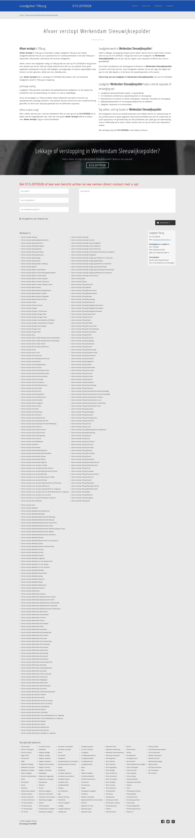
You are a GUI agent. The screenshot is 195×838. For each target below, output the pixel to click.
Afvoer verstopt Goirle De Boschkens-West (35, 373)
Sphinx (129, 746)
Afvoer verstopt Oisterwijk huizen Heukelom (85, 246)
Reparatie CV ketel (87, 806)
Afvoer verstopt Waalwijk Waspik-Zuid (33, 585)
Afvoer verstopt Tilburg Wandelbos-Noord (85, 486)
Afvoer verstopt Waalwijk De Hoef (32, 552)
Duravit (41, 788)
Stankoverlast (131, 749)
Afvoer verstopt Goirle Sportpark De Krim (34, 421)
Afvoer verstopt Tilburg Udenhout (82, 477)
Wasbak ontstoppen (155, 755)
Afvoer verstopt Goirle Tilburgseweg (33, 435)
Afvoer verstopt (26, 752)
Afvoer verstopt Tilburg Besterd (81, 296)
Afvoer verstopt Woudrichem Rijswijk (33, 721)
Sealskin (108, 809)
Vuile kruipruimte (154, 752)
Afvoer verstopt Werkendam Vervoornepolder (36, 674)
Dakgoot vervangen (45, 770)
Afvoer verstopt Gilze (28, 335)
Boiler (23, 779)
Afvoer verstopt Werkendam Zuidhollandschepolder (38, 692)
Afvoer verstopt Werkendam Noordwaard (34, 659)
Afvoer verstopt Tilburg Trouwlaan (82, 471)
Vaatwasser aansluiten (134, 782)
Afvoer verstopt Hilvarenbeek (30, 447)
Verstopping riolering (133, 791)
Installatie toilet (63, 782)
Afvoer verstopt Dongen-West (31, 332)
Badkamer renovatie (27, 767)
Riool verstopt (110, 785)
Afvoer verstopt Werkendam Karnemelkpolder (36, 632)
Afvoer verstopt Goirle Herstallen (32, 400)
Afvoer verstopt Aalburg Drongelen (32, 246)
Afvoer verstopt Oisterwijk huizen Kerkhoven (86, 249)
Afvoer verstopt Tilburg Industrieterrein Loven (86, 400)
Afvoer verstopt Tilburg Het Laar (81, 373)
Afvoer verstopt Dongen (29, 308)
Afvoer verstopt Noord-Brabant (31, 501)
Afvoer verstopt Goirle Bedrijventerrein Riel (35, 358)
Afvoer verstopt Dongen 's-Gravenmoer (34, 311)
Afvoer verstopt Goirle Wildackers (32, 441)
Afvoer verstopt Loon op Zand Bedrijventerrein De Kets (39, 471)
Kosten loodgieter (64, 803)
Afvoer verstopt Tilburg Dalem (81, 320)
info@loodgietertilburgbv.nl (162, 240)
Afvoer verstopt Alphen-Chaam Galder (33, 276)
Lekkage (60, 806)
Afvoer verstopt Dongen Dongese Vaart (34, 317)
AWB (22, 761)
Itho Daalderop (63, 791)
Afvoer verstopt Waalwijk (29, 508)
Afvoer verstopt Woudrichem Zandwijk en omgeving (38, 733)
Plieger (83, 788)
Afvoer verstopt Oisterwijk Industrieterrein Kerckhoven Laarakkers (92, 252)
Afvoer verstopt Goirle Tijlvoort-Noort (33, 430)
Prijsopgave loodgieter (88, 791)
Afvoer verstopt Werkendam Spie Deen (34, 671)
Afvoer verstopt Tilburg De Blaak (82, 323)
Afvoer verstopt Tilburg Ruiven (81, 456)
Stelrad (129, 752)
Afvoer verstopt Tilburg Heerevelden (83, 367)
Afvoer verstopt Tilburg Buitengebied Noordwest (87, 308)
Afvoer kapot (25, 746)
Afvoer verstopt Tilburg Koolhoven (82, 421)
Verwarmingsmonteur (134, 809)
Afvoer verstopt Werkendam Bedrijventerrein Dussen (38, 597)
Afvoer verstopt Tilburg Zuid (80, 501)
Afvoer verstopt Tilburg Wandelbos (82, 483)
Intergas (60, 788)
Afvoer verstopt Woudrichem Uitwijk (33, 724)
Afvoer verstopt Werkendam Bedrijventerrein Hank (37, 600)
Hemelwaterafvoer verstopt (67, 764)
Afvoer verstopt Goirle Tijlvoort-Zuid (33, 433)
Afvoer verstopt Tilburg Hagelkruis (82, 361)
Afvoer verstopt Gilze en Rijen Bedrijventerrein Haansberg (40, 341)
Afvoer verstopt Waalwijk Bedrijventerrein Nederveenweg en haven (43, 529)
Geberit (41, 803)
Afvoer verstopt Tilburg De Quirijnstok (83, 332)
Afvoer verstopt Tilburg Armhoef (82, 284)
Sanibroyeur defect (112, 800)
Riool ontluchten (111, 776)
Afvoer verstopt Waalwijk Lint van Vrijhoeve (35, 567)
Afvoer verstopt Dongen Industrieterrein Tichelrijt (37, 323)
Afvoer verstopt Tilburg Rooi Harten (83, 453)
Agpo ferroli (25, 755)
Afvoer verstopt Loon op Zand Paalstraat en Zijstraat (38, 498)
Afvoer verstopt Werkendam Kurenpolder (34, 647)
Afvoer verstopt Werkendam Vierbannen (34, 677)
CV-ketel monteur (44, 746)
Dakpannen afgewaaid (46, 776)
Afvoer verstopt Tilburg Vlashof (81, 480)
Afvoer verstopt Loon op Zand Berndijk (34, 474)
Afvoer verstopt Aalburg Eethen (31, 249)
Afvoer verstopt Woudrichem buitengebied (35, 706)
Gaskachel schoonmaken (47, 797)
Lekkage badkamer (64, 809)
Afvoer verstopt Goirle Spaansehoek (33, 418)
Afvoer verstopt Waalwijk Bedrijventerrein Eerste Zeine (39, 523)
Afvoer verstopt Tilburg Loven (81, 427)
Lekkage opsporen (87, 746)
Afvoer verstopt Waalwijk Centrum (32, 549)
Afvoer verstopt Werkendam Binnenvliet (34, 612)
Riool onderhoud (111, 773)
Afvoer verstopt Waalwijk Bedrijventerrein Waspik (37, 531)
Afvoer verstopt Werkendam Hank (32, 626)
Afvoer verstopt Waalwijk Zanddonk (33, 588)
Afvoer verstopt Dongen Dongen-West (33, 314)
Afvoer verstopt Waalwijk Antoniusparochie (35, 511)
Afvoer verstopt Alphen (29, 267)
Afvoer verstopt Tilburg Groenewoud (83, 355)
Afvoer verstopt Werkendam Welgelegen (34, 680)
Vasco (128, 788)
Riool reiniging (110, 782)
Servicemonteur (111, 812)
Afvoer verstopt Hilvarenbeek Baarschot (34, 450)
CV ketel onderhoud (27, 800)
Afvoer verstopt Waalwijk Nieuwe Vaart (34, 573)
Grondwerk (61, 755)
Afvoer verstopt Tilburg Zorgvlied (82, 498)
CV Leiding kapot (26, 809)
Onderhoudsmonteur (88, 779)
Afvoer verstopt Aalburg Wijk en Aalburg (34, 264)
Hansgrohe (61, 758)
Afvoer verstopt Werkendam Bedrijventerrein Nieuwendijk (40, 603)
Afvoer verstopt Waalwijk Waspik (32, 582)
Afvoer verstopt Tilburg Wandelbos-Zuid (84, 489)
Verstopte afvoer (132, 797)
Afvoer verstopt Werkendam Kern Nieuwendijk (36, 641)
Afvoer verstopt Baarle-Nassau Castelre (34, 293)
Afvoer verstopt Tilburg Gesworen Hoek (84, 353)
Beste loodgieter (26, 773)
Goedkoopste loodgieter (47, 809)
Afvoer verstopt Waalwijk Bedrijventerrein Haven (37, 526)
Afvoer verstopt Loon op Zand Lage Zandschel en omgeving (40, 489)
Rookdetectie (110, 797)
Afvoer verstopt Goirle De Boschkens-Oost (35, 370)
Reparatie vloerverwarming (114, 752)
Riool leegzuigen (111, 767)
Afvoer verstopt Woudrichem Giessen (33, 709)
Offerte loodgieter (87, 773)
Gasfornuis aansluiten (46, 794)
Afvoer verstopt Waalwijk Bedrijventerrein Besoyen (38, 520)
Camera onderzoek (27, 797)
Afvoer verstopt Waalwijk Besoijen (32, 537)
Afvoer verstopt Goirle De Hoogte (32, 379)
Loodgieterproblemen (88, 755)
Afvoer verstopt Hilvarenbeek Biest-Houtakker (36, 453)
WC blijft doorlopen (154, 767)
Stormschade (131, 761)
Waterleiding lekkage (155, 761)
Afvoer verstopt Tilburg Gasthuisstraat (83, 350)
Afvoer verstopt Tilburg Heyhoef (81, 379)
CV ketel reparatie (27, 803)
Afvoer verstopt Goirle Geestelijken (32, 394)
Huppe (60, 767)
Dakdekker (42, 749)
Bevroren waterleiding (28, 776)
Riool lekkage (110, 770)
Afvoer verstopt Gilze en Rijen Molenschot (35, 347)
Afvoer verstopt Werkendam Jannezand (34, 629)
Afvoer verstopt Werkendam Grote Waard (34, 623)
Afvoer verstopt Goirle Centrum (31, 367)
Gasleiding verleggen (45, 800)
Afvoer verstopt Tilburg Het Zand (82, 376)
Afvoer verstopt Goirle (28, 350)
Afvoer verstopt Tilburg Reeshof (81, 450)
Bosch (23, 785)
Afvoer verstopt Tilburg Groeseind (82, 358)
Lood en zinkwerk (87, 749)
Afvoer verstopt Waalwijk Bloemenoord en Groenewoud (39, 540)
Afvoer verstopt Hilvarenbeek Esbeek (33, 459)
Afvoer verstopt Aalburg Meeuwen (32, 255)
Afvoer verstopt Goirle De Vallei (31, 388)
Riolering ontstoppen (113, 755)
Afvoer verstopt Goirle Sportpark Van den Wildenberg (38, 424)
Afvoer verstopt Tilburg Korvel (81, 424)
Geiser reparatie (44, 806)
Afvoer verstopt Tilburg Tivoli (80, 468)
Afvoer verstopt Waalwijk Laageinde (33, 558)
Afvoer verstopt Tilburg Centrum (82, 317)
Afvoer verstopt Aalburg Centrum (32, 243)
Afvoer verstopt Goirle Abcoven (31, 355)
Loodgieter (84, 752)
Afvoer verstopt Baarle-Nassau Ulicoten (34, 299)
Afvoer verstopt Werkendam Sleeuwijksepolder (41, 15)
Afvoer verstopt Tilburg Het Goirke (82, 370)
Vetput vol (130, 812)
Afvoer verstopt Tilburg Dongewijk (82, 341)
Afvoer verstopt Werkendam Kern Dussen (34, 635)
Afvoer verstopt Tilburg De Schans (82, 338)
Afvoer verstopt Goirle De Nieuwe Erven (34, 385)
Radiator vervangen (87, 797)
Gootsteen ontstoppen (65, 746)
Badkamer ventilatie (27, 770)
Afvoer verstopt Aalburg (29, 237)
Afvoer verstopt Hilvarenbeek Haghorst (34, 462)
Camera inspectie (26, 794)
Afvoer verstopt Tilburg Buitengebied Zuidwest (86, 311)
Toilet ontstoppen (132, 767)
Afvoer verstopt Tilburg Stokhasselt (82, 459)
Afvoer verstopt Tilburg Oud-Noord (82, 441)
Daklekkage (42, 773)
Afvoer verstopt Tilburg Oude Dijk (82, 447)
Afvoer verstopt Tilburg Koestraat (82, 415)
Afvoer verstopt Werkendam (30, 591)
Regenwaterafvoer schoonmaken (92, 800)
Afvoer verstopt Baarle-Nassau (31, 287)
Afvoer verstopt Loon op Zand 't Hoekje (34, 465)
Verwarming (130, 803)
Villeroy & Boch (153, 746)
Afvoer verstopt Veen (28, 505)
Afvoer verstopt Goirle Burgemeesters (33, 364)
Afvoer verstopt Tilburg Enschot (81, 347)
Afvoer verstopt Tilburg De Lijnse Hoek (84, 326)
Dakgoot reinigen (44, 755)
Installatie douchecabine (66, 776)
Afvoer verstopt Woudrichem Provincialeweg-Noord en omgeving (42, 715)
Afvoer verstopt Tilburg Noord (81, 435)
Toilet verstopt (131, 776)
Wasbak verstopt (153, 758)
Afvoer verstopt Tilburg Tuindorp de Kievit (85, 474)
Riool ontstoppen (111, 779)
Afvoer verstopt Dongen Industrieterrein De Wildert (38, 320)
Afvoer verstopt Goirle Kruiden (31, 406)
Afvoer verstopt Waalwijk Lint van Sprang (34, 564)
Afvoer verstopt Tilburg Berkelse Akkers (84, 293)
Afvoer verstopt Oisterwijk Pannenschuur (84, 276)
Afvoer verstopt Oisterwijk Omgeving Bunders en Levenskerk (91, 264)
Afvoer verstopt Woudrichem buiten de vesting (36, 703)
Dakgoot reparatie (45, 758)
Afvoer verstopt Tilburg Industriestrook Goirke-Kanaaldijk (90, 391)
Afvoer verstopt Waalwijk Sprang (32, 576)
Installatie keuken (64, 779)
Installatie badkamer (64, 773)
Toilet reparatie (131, 773)
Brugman (24, 788)
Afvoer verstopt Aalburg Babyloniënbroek (35, 240)
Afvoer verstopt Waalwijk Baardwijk (33, 514)
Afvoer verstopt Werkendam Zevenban (34, 689)
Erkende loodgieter (45, 791)
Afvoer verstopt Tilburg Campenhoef (83, 314)
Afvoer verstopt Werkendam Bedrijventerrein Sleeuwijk (39, 606)
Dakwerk (42, 785)
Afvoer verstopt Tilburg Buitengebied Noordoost (87, 305)
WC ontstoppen (153, 770)
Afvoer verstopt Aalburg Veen (31, 261)
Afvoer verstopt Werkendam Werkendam (34, 683)
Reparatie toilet (111, 746)
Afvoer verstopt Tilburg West (80, 492)
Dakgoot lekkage (44, 752)
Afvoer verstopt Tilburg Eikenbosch (82, 344)
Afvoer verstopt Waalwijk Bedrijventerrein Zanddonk (38, 535)
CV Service (24, 812)
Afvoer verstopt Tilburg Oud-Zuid (82, 444)
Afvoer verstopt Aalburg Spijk (30, 258)
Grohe (60, 752)
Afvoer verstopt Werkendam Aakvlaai (33, 594)
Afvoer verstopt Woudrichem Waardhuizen (35, 727)
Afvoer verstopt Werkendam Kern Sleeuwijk (35, 644)
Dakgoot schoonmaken (46, 764)
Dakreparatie (43, 782)
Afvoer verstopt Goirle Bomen (31, 361)
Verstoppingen (131, 794)
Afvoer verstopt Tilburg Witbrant (82, 495)
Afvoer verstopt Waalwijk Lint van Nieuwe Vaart (36, 561)
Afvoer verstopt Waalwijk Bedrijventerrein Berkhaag (38, 517)
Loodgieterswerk (86, 764)
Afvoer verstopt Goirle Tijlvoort (31, 427)
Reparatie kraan (86, 812)
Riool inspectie (111, 764)
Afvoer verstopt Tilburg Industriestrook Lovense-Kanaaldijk (90, 394)
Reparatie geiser (86, 809)
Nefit (82, 770)
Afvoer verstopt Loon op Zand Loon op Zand (36, 495)
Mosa (83, 767)
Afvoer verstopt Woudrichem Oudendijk (34, 712)
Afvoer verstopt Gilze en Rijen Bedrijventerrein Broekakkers (40, 338)
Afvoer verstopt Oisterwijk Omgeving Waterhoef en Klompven (91, 273)
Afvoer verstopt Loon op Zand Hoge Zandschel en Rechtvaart (41, 483)
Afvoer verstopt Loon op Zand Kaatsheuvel (35, 486)
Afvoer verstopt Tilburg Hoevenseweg (83, 385)
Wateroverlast (152, 764)
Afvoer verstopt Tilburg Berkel (81, 287)
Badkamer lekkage (27, 764)
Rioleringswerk (111, 758)
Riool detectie (110, 761)
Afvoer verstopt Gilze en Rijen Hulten (33, 344)
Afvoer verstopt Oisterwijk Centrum (83, 240)
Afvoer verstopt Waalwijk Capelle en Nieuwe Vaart (37, 546)
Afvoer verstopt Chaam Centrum (31, 305)
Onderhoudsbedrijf (87, 776)
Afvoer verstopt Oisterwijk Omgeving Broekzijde (87, 261)
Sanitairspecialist (111, 806)
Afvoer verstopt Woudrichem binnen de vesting (36, 700)
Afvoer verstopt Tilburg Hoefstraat (82, 382)
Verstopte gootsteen (133, 800)
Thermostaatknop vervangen (136, 764)
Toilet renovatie (132, 770)
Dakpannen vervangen (46, 779)
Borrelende (25, 782)
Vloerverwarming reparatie (157, 749)
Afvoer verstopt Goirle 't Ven (30, 353)
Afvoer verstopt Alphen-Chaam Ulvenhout (35, 281)
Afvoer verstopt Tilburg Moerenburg (83, 433)
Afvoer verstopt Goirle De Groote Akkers (34, 376)
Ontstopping (85, 785)
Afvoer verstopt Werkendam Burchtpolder (35, 614)
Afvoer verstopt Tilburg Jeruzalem (82, 409)
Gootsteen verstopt (64, 749)
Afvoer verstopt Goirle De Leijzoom (32, 382)
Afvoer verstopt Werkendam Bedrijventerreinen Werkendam (40, 609)
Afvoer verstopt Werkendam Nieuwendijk (34, 653)
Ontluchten (85, 782)
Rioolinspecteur (111, 788)
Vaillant (129, 785)
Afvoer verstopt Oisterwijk (79, 237)
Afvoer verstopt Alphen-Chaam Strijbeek (34, 278)
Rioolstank (109, 794)
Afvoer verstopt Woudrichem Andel (32, 697)
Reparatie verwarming (113, 749)
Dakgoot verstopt (44, 767)
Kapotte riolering (63, 797)
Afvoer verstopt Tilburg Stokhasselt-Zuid (84, 465)
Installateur (61, 770)
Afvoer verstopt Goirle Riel (30, 409)
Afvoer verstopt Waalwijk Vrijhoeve (32, 579)
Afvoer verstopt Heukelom (30, 444)
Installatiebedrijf (63, 785)
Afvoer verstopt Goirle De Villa (31, 391)
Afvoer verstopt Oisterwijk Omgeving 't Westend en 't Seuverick (92, 258)
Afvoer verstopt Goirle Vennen (31, 438)
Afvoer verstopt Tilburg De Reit (81, 335)
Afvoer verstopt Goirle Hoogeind (32, 403)
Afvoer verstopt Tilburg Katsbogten (82, 412)
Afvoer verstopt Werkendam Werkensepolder (36, 686)
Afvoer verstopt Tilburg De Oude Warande (85, 329)
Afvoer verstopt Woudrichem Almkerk (33, 695)
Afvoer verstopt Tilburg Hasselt (81, 364)
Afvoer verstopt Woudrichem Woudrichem (35, 730)
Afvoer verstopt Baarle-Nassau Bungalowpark (36, 290)
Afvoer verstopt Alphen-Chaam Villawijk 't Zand (36, 284)
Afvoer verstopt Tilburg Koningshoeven (84, 418)
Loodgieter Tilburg (33, 6)
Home (22, 15)
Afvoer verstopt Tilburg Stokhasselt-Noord (85, 462)
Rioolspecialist (110, 791)
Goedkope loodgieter (46, 812)
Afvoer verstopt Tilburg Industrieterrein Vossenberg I (88, 403)
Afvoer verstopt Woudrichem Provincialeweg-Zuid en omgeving (42, 718)
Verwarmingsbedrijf (133, 806)
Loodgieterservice (87, 761)
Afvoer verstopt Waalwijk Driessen (32, 555)
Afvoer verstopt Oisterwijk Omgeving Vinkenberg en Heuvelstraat (92, 270)
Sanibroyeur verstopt (113, 803)
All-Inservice (25, 758)
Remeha (84, 803)
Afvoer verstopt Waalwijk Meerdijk (32, 570)
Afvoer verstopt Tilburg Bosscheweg (83, 299)
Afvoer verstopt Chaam (28, 302)
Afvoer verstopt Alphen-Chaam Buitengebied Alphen (38, 273)
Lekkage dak (62, 812)
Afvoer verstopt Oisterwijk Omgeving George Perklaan (89, 267)
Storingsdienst (131, 755)
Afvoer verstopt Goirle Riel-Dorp (31, 412)
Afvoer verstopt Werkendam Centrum (33, 617)
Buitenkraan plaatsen (28, 791)
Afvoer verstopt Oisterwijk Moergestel (83, 255)
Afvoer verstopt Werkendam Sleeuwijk (33, 665)
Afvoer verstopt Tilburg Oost (80, 438)
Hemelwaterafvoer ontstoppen (68, 761)
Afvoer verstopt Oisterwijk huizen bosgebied (86, 243)
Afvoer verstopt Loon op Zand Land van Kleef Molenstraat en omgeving (44, 492)
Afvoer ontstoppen (27, 749)
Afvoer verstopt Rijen (78, 278)
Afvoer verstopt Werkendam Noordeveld (34, 656)
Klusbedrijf (61, 800)
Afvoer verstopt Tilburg (78, 281)
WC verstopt (152, 773)
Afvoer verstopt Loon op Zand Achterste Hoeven (37, 468)
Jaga (59, 794)
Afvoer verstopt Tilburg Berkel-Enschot (84, 290)
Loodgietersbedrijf (87, 758)
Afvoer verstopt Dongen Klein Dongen (33, 326)
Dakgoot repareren (45, 761)
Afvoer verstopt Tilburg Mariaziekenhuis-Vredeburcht (88, 430)
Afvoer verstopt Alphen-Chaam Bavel (33, 270)
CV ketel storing (26, 806)
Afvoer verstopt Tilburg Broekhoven (83, 302)
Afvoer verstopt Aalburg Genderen (32, 252)
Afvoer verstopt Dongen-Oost (31, 329)
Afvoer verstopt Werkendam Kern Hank (34, 638)
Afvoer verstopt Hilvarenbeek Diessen (33, 456)
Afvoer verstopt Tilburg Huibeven (82, 388)
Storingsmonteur (132, 758)
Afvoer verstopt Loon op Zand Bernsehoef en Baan (38, 477)
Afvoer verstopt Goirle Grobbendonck (33, 397)
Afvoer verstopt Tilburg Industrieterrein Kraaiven (87, 397)
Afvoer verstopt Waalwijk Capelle (32, 543)
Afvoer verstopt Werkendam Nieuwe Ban (34, 650)
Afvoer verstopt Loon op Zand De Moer (34, 480)
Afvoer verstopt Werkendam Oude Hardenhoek (36, 662)
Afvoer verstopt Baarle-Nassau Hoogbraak (35, 296)
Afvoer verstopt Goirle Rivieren (31, 415)
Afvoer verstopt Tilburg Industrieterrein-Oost (86, 406)
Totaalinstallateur (132, 779)
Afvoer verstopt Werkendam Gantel (32, 620)
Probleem (84, 794)
